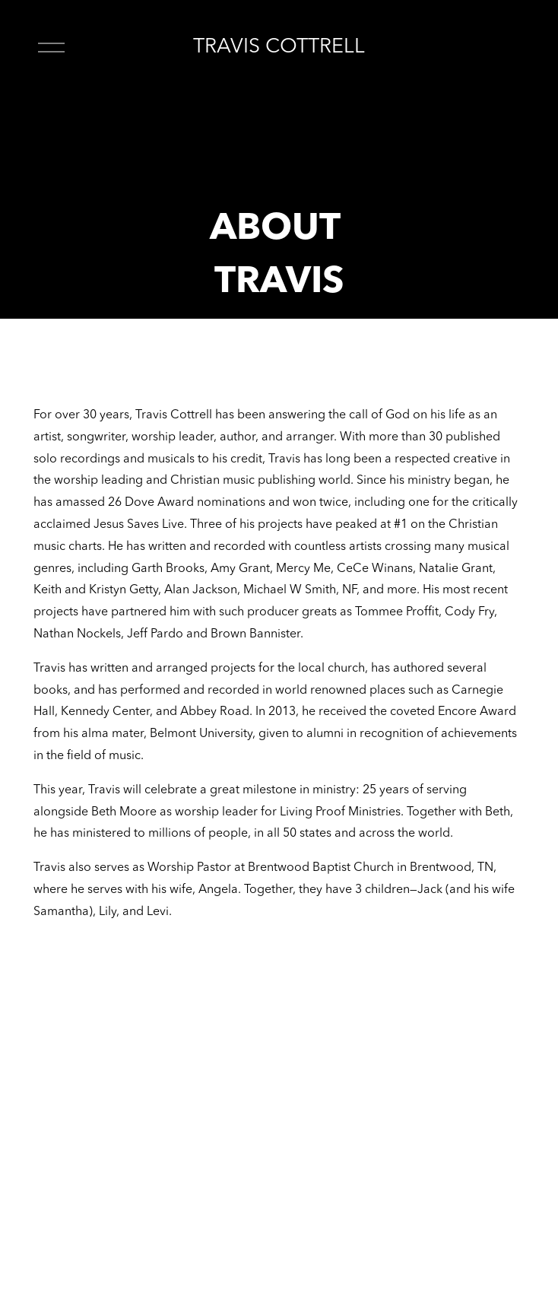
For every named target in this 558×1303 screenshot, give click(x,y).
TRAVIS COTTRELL (279, 47)
